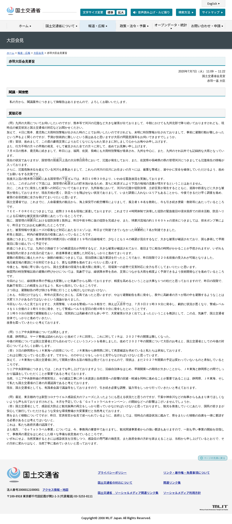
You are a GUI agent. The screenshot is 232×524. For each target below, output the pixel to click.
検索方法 (184, 12)
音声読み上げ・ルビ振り (154, 12)
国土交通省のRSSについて (115, 484)
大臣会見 (39, 53)
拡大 (121, 12)
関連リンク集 (172, 484)
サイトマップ (210, 12)
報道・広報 (24, 53)
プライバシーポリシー (112, 473)
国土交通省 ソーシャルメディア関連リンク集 (128, 494)
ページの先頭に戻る (212, 460)
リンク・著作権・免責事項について (186, 473)
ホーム (10, 53)
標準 (110, 12)
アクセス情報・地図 (55, 490)
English (212, 3)
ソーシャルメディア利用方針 (182, 494)
